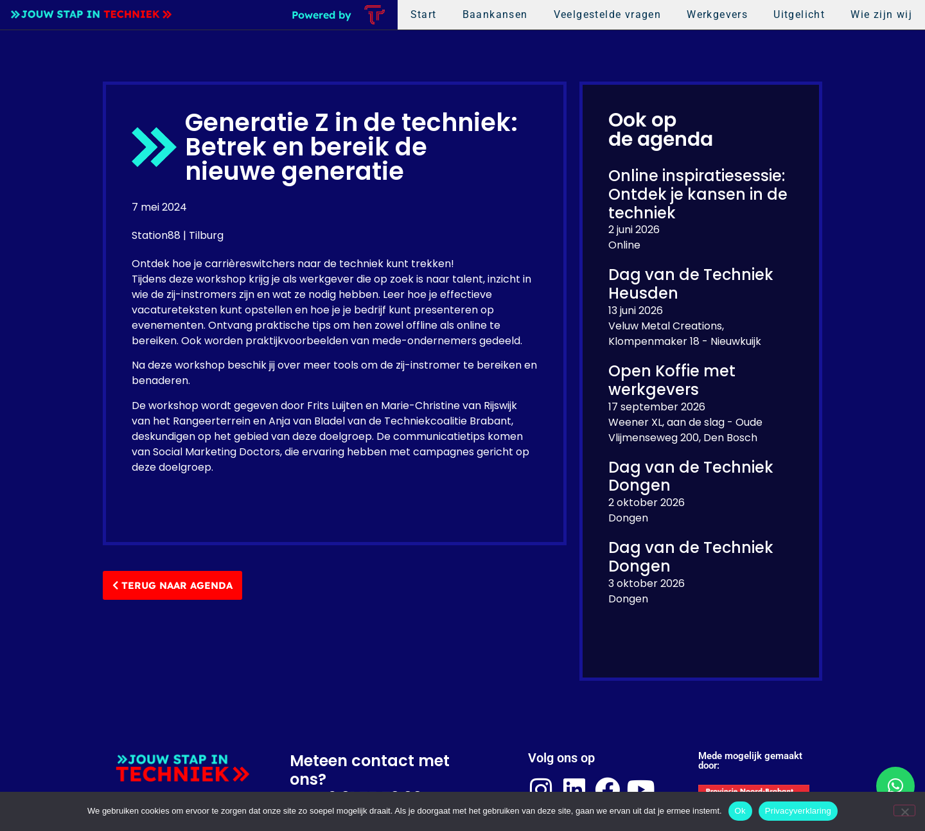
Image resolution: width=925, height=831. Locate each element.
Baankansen (495, 14)
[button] (895, 786)
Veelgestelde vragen (608, 14)
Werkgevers (717, 14)
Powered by (321, 14)
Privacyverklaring (798, 811)
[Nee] (904, 810)
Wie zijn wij (881, 14)
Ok (740, 811)
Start (423, 14)
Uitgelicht (799, 14)
